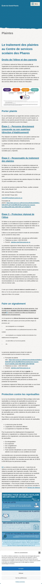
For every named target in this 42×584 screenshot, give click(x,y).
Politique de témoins (20, 581)
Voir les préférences (21, 578)
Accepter (21, 568)
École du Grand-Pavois (10, 6)
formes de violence (34, 487)
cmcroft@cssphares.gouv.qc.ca (12, 198)
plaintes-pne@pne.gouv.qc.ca (20, 242)
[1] (7, 312)
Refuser (21, 573)
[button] (39, 553)
